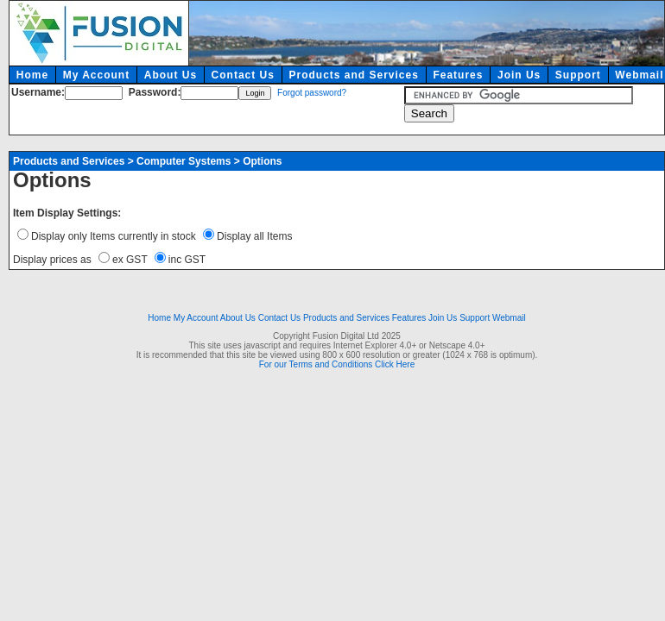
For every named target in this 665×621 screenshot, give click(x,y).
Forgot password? (311, 92)
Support (578, 75)
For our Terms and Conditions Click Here (337, 364)
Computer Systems (183, 161)
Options (262, 161)
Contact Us (243, 75)
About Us (170, 75)
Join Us (519, 75)
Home (32, 75)
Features (458, 75)
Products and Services (353, 75)
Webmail (509, 318)
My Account (96, 75)
